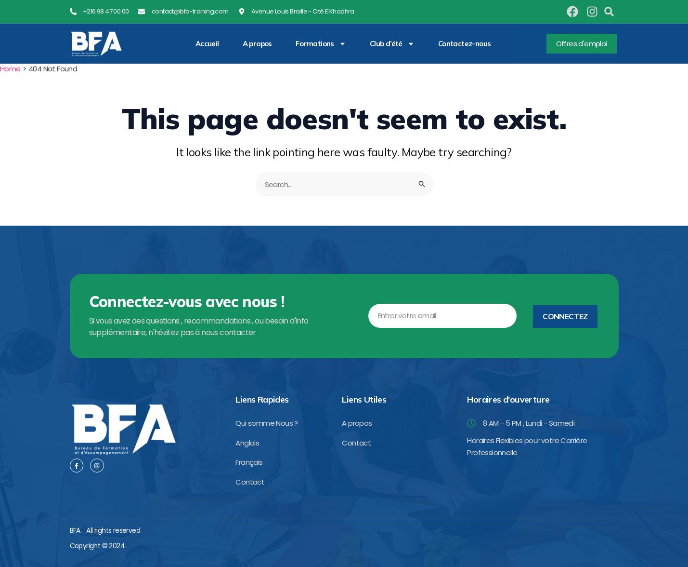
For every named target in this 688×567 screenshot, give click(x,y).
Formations (321, 44)
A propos (257, 44)
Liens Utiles (364, 399)
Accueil (207, 44)
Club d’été (392, 44)
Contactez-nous (464, 44)
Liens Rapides (261, 399)
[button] (609, 11)
